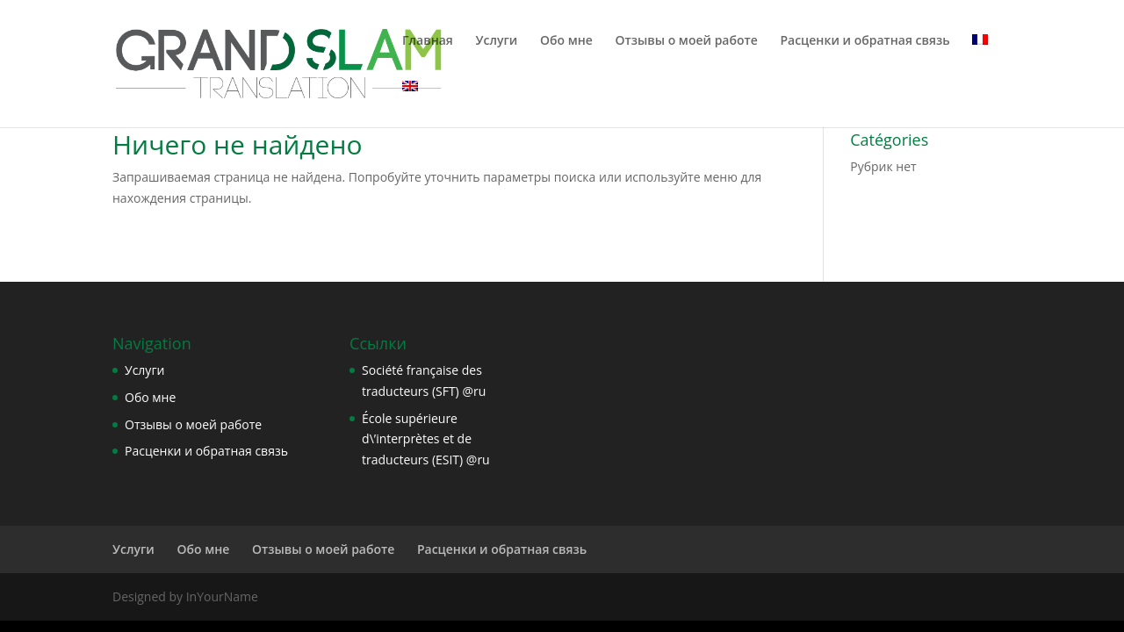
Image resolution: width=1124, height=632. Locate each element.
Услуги (497, 41)
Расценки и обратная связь (864, 41)
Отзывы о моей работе (686, 41)
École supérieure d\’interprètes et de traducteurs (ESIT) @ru (426, 439)
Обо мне (566, 41)
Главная (427, 41)
